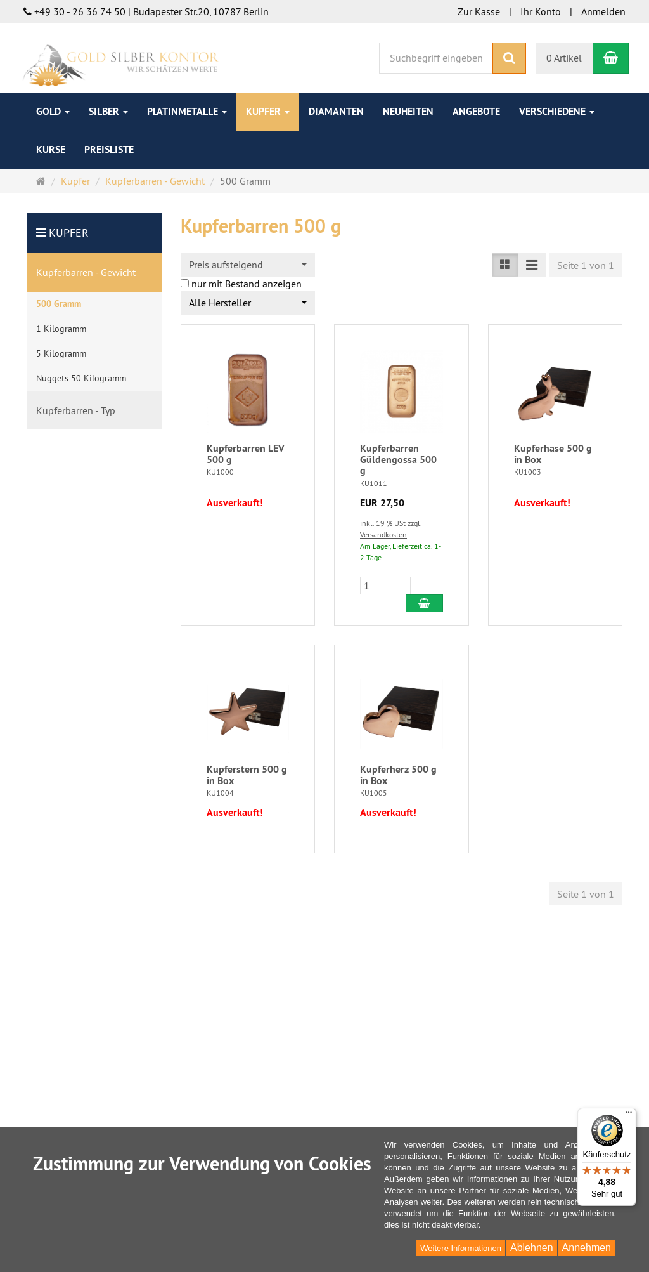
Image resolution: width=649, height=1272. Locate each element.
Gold (53, 111)
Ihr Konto (540, 11)
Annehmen (586, 1247)
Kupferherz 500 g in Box (398, 775)
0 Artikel (564, 57)
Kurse (50, 149)
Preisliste (109, 149)
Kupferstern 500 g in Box (247, 775)
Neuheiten (408, 111)
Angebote (476, 111)
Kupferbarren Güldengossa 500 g (398, 459)
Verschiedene (556, 111)
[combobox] (248, 265)
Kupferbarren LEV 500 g (246, 454)
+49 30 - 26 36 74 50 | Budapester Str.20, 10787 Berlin (146, 11)
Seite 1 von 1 (585, 265)
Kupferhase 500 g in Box (553, 454)
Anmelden (603, 11)
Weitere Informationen (460, 1248)
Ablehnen (531, 1247)
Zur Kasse (479, 11)
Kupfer (268, 111)
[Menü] (628, 1115)
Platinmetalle (187, 111)
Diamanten (336, 111)
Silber (108, 111)
